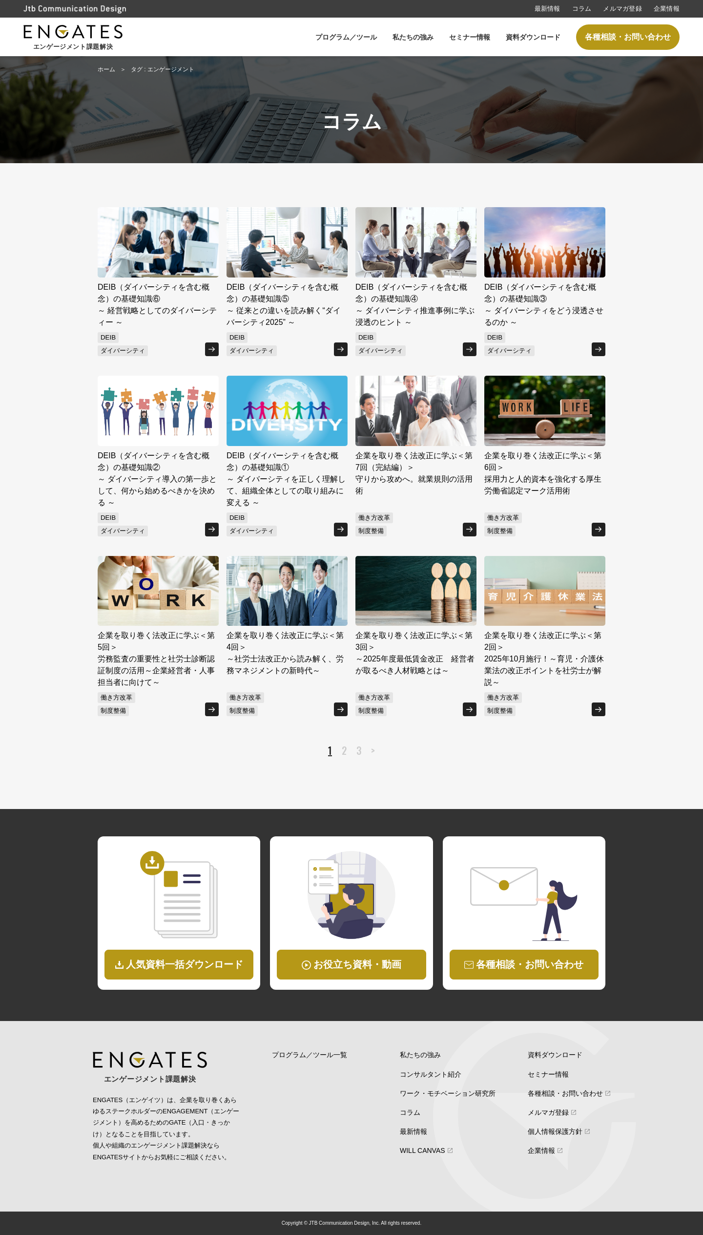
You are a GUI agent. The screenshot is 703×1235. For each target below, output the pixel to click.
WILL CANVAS (422, 1150)
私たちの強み (413, 37)
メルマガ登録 (622, 8)
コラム (582, 8)
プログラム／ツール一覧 (309, 1055)
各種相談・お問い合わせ (628, 37)
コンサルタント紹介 (430, 1074)
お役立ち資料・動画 (357, 964)
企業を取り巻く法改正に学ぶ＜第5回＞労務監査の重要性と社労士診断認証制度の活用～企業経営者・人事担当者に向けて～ (156, 658)
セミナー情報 (469, 37)
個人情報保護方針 (555, 1131)
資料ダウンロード (533, 37)
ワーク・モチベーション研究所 (448, 1093)
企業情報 (667, 8)
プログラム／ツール (346, 37)
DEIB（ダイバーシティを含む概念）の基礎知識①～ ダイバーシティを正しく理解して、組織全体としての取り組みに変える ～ (286, 479)
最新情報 (547, 8)
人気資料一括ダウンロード (184, 964)
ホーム (106, 69)
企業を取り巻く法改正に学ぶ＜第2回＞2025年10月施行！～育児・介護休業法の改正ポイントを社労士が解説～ (544, 658)
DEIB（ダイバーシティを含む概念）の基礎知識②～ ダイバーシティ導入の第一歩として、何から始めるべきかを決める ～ (157, 479)
